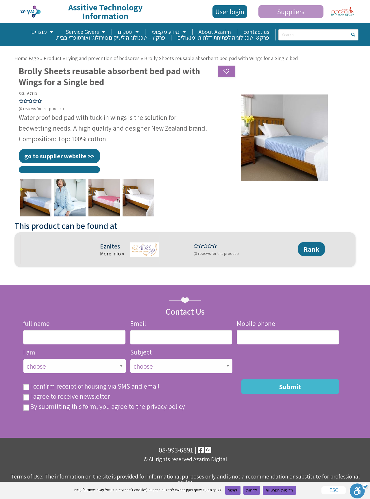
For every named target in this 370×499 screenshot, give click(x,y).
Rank (311, 249)
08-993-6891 (176, 450)
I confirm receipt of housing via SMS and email (95, 386)
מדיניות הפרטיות (279, 490)
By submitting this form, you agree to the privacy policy (107, 406)
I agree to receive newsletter (70, 396)
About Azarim (215, 32)
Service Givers (86, 32)
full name (36, 323)
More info (111, 253)
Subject (141, 352)
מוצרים (42, 32)
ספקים (128, 32)
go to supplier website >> (59, 156)
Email (138, 323)
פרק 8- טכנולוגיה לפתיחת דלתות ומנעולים (223, 37)
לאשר (233, 490)
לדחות (251, 490)
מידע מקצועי (168, 32)
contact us (256, 32)
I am (29, 352)
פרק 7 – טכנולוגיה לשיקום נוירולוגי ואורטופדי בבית (110, 37)
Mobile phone (256, 323)
